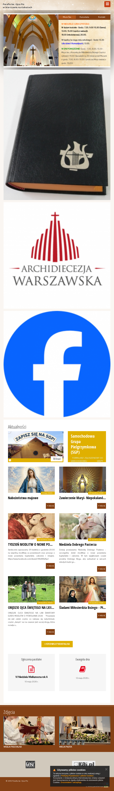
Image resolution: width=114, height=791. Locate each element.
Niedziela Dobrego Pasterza (77, 544)
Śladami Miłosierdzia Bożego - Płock (83, 607)
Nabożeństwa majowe (23, 497)
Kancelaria (84, 17)
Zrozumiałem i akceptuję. (71, 782)
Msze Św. (67, 17)
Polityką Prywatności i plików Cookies (77, 776)
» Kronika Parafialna (57, 644)
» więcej (50, 505)
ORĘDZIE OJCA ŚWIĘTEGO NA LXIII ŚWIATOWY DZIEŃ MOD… (47, 607)
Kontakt (101, 17)
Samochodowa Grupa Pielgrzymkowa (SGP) (83, 444)
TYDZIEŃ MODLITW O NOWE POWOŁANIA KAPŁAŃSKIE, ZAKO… (49, 544)
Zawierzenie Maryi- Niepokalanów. (83, 497)
